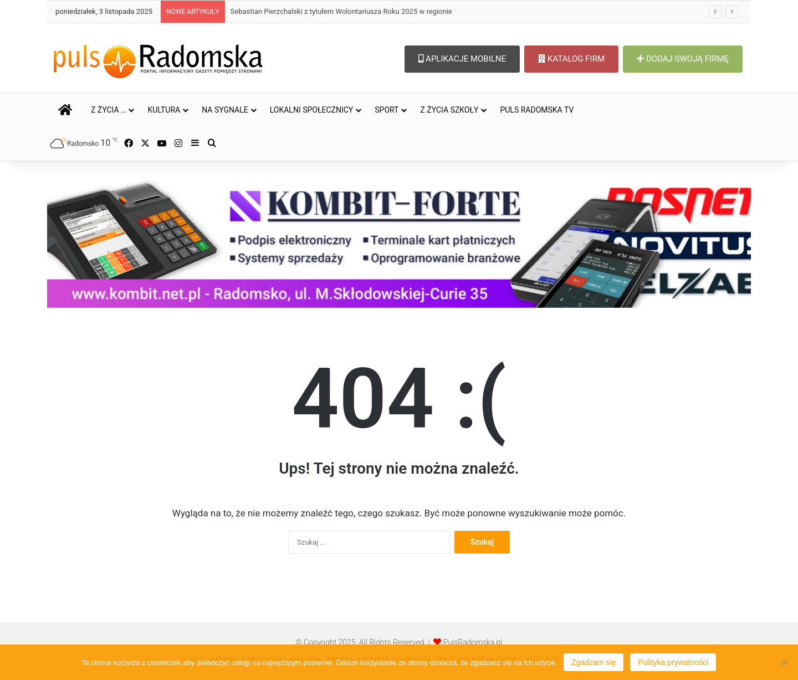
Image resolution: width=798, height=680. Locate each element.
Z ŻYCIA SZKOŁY (449, 109)
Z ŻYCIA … (108, 109)
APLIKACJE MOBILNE (462, 59)
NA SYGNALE (225, 109)
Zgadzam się (593, 662)
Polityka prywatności (673, 662)
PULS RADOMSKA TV (537, 109)
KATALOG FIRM (571, 59)
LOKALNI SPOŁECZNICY (312, 109)
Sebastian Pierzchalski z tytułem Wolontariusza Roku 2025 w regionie (341, 11)
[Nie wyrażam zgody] (784, 662)
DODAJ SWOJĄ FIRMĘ (683, 59)
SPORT (386, 109)
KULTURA (163, 109)
